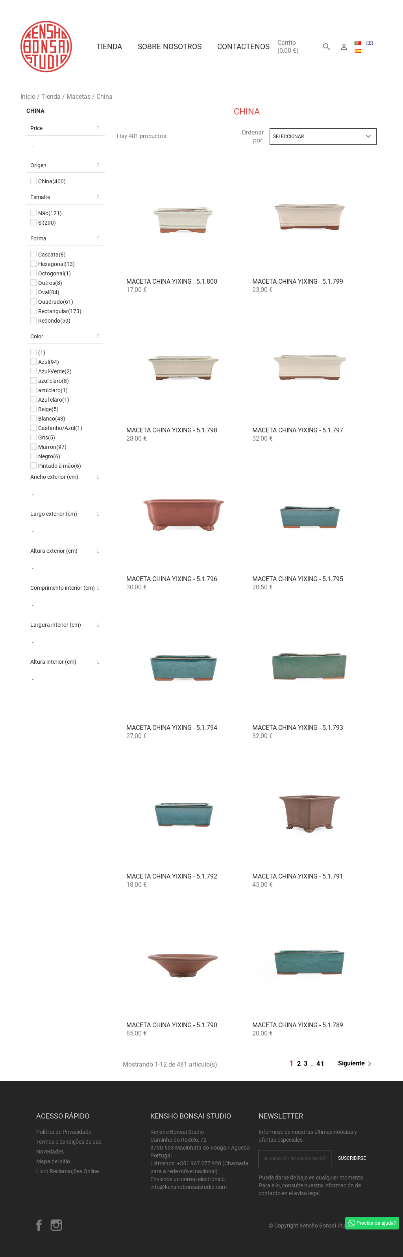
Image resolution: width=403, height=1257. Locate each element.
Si (47, 223)
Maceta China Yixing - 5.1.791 (297, 876)
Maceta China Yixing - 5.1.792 (171, 876)
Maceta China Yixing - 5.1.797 (297, 430)
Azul (48, 362)
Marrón (52, 447)
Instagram (56, 1225)
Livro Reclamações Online (67, 1171)
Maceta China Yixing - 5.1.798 (171, 430)
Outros (50, 283)
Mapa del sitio (53, 1161)
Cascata (52, 254)
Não (50, 213)
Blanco (51, 418)
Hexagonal (56, 264)
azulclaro (53, 390)
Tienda (109, 46)
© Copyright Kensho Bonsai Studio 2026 (318, 1225)
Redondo (54, 320)
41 (320, 1063)
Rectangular (59, 311)
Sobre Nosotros (170, 46)
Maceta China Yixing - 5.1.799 (297, 281)
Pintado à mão (59, 466)
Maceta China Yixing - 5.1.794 (171, 727)
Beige (48, 409)
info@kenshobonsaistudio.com (188, 1187)
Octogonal (54, 273)
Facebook (39, 1225)
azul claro (53, 381)
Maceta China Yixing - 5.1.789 (297, 1025)
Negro (49, 456)
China (35, 110)
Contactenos (243, 46)
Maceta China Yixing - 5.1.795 (297, 579)
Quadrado (55, 302)
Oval (48, 292)
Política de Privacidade (63, 1132)
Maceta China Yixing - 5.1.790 (171, 1025)
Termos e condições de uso (69, 1142)
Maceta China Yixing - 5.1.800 (171, 281)
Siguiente (356, 1064)
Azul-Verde (55, 371)
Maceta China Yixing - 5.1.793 (297, 727)
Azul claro (53, 400)
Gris (46, 437)
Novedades (50, 1151)
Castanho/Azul (60, 428)
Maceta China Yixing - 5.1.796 (171, 579)
